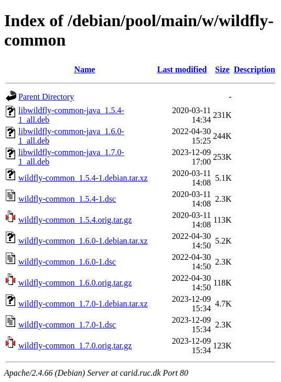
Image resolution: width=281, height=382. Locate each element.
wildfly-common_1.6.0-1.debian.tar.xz (83, 240)
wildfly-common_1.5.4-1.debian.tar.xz (83, 177)
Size (222, 69)
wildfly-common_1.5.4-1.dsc (67, 198)
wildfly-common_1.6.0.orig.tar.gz (75, 282)
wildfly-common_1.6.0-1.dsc (67, 261)
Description (254, 69)
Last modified (182, 69)
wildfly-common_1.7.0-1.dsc (67, 324)
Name (84, 69)
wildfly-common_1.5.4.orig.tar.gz (75, 219)
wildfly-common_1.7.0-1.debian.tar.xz (83, 303)
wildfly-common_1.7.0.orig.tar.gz (75, 345)
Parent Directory (46, 96)
